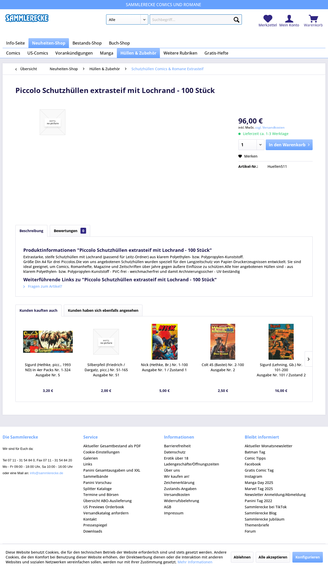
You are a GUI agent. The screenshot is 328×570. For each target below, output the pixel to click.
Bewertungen (70, 231)
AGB (167, 506)
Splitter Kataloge (97, 488)
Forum (250, 531)
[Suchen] (236, 18)
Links (87, 464)
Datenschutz (175, 452)
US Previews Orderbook (103, 506)
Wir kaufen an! (176, 476)
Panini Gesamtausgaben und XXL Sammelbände (111, 473)
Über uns (172, 470)
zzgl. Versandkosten (270, 127)
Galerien (90, 458)
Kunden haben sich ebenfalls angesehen (103, 310)
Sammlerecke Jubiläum (264, 519)
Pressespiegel (95, 525)
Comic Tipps (255, 458)
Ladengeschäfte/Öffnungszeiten (191, 464)
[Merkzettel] (268, 21)
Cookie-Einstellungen (101, 452)
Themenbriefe (257, 525)
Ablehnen (242, 557)
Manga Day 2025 (259, 482)
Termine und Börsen (101, 494)
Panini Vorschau (97, 482)
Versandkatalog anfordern (106, 513)
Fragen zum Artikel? (42, 286)
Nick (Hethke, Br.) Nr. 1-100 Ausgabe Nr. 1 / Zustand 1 (164, 367)
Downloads (92, 531)
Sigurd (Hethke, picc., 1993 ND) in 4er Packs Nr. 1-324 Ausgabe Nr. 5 (48, 369)
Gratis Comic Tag (259, 470)
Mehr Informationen (195, 561)
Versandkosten (177, 494)
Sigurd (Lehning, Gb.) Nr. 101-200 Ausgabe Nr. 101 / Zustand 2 (281, 369)
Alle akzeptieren (273, 557)
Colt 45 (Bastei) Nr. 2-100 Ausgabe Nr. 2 (223, 367)
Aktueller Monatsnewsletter (268, 445)
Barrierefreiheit (177, 445)
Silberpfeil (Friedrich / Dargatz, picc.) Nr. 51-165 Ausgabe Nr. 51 (106, 369)
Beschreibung (31, 230)
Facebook (253, 464)
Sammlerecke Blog (260, 513)
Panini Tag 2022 (258, 500)
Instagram (253, 476)
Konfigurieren (307, 557)
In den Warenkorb (289, 144)
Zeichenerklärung (179, 482)
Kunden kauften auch (38, 310)
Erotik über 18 (176, 458)
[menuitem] (174, 20)
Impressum (173, 513)
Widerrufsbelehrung (181, 500)
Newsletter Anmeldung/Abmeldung (275, 494)
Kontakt (90, 519)
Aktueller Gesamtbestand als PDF (112, 445)
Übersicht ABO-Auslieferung (107, 500)
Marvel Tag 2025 (259, 488)
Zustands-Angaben (180, 488)
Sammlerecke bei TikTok (266, 506)
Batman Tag (255, 452)
